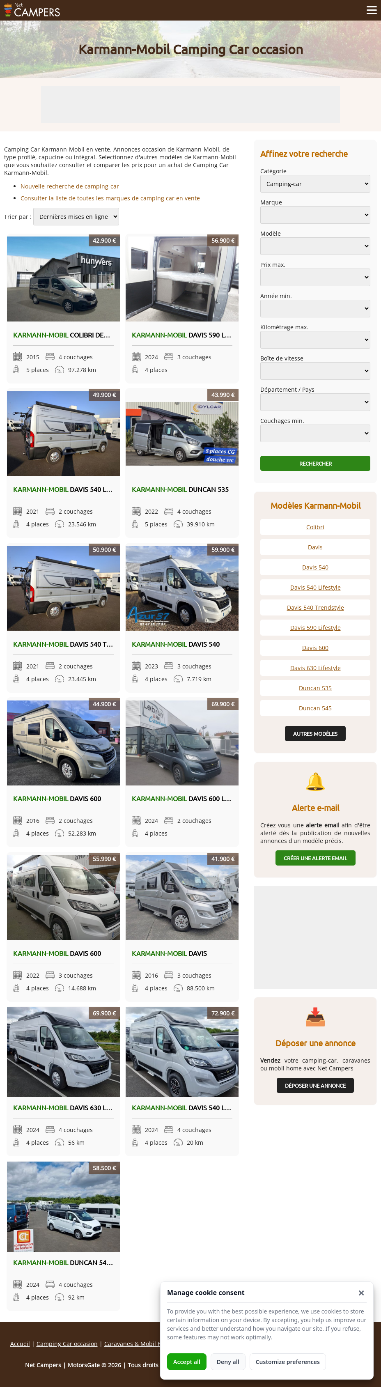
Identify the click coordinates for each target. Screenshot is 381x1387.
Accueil (20, 1344)
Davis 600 (57, 798)
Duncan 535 (180, 489)
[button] (361, 1293)
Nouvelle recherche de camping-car (70, 186)
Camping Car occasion (67, 1344)
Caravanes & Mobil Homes (140, 1344)
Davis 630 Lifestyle (78, 1107)
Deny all (228, 1362)
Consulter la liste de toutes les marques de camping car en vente (110, 198)
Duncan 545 (73, 1262)
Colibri (72, 335)
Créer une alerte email (315, 857)
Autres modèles (315, 733)
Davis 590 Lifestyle (192, 335)
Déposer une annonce (315, 1085)
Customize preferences (288, 1362)
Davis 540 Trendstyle (104, 644)
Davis (169, 953)
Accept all (186, 1362)
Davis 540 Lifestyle (73, 489)
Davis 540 (176, 644)
